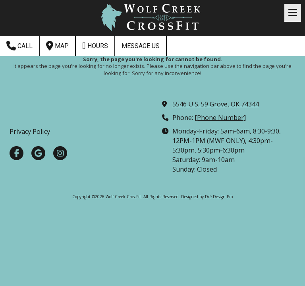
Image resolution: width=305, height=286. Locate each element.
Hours (95, 45)
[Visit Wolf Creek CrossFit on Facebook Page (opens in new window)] (16, 153)
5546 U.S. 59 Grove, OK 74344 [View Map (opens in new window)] (215, 104)
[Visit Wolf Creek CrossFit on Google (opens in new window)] (38, 153)
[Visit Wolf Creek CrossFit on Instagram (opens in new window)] (60, 153)
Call (19, 45)
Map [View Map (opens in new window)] (57, 45)
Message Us (141, 46)
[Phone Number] (220, 117)
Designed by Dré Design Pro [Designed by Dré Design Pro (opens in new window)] (207, 196)
